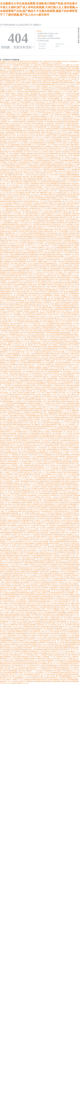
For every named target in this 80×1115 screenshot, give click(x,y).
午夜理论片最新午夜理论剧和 (41, 231)
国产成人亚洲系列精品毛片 (45, 320)
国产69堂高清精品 (15, 414)
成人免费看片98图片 (46, 81)
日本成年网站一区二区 (31, 391)
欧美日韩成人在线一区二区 (40, 538)
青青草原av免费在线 (41, 582)
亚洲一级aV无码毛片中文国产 (29, 151)
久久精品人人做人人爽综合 (58, 107)
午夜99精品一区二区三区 (70, 500)
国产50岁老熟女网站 (53, 189)
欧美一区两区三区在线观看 (47, 461)
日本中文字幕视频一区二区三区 (59, 596)
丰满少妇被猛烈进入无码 (36, 632)
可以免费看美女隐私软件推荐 (23, 146)
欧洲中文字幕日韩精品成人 (50, 233)
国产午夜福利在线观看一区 (43, 541)
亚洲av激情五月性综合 (23, 506)
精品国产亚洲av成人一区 (44, 376)
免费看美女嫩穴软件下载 (56, 369)
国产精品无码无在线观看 (18, 306)
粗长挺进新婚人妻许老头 (28, 539)
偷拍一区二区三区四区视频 (59, 231)
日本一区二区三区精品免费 (24, 580)
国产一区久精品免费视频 (51, 98)
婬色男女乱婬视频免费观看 (48, 166)
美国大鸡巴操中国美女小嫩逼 (46, 442)
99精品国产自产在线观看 (20, 86)
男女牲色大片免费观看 (10, 118)
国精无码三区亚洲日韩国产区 (68, 226)
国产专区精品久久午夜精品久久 (36, 189)
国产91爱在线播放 (67, 208)
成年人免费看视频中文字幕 (10, 132)
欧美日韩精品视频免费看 (61, 88)
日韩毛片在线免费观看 (55, 343)
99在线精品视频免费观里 (24, 470)
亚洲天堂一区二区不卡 (63, 148)
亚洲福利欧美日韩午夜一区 (61, 366)
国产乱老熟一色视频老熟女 (67, 403)
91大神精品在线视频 (8, 593)
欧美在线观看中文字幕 (58, 270)
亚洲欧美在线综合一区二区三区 (55, 382)
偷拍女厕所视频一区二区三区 (23, 300)
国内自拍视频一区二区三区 (31, 144)
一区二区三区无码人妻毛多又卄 (36, 141)
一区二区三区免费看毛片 (56, 656)
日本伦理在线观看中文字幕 (22, 164)
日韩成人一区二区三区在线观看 (49, 139)
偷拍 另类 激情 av (61, 265)
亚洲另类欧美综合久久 (55, 125)
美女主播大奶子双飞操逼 (28, 97)
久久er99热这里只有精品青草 (41, 275)
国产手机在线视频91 (6, 384)
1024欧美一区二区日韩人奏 (63, 252)
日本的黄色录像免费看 (19, 490)
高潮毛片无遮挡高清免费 (43, 350)
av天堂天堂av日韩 (29, 295)
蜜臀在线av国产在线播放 (68, 357)
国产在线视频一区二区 (17, 557)
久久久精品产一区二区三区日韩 (65, 198)
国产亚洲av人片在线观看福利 (19, 162)
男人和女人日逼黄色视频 (21, 114)
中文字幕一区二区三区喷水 (49, 603)
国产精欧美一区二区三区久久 (9, 318)
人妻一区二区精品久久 (35, 86)
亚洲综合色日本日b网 (46, 105)
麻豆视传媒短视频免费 (38, 236)
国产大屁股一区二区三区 (47, 297)
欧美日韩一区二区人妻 (42, 208)
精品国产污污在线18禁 (53, 511)
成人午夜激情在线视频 (15, 329)
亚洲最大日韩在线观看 (14, 320)
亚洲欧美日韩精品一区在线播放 (67, 509)
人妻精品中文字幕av (36, 82)
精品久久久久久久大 (37, 341)
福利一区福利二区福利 (57, 75)
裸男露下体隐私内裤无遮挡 (44, 132)
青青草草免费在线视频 (25, 543)
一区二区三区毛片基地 (57, 591)
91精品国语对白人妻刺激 (30, 309)
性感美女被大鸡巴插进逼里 (27, 132)
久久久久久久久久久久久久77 (44, 548)
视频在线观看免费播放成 (29, 437)
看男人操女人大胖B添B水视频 (48, 399)
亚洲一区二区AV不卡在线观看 (9, 65)
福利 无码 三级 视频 (13, 100)
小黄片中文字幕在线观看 (22, 82)
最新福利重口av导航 (28, 150)
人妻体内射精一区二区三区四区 (39, 155)
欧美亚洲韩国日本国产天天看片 (40, 417)
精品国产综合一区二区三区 (26, 548)
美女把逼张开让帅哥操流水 (21, 394)
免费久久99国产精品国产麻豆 (45, 387)
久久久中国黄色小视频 (45, 151)
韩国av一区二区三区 (8, 541)
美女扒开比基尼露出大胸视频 (46, 265)
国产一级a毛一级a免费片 (23, 465)
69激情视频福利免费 (67, 307)
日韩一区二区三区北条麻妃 (44, 539)
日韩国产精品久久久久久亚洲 (30, 240)
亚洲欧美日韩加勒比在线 (16, 206)
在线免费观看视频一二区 (58, 518)
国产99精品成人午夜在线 (51, 284)
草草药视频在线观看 (66, 160)
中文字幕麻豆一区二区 (11, 91)
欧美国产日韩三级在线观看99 (46, 628)
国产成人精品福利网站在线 (28, 547)
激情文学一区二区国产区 (42, 440)
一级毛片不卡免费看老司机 (10, 624)
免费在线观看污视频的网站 (8, 72)
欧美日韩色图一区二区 (22, 245)
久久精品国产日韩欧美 (51, 392)
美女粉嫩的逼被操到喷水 (70, 523)
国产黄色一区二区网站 (9, 454)
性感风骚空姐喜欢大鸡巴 (67, 183)
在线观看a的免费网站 (12, 522)
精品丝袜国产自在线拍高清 (52, 167)
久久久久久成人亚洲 (23, 337)
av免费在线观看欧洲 (53, 346)
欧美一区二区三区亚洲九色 (46, 93)
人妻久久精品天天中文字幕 (15, 111)
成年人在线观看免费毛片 (61, 73)
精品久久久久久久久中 (50, 407)
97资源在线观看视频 (53, 371)
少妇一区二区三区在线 (59, 118)
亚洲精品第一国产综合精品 (11, 665)
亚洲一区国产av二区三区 (47, 375)
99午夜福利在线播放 (36, 337)
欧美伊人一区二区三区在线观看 (24, 185)
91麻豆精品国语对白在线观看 (64, 222)
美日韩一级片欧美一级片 (40, 244)
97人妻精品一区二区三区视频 (54, 662)
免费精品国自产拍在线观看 (8, 176)
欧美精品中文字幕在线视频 (17, 268)
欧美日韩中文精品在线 (68, 502)
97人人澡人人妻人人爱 (66, 394)
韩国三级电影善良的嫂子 (43, 352)
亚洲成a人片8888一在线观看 (42, 185)
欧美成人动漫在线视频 (17, 633)
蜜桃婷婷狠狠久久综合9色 (28, 258)
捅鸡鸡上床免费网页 (42, 369)
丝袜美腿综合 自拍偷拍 (28, 637)
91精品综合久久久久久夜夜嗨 (14, 148)
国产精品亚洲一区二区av (69, 587)
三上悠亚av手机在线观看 (48, 171)
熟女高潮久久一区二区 (21, 128)
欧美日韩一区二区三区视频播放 (41, 454)
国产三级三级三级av (16, 107)
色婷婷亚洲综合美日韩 (69, 515)
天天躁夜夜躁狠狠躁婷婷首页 (12, 256)
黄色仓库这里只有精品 (61, 111)
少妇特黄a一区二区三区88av (14, 366)
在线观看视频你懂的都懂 (71, 70)
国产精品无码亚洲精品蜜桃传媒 (28, 91)
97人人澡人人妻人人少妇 (48, 210)
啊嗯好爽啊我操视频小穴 (49, 84)
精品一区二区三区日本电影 (22, 169)
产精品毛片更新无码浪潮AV (15, 484)
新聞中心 (58, 46)
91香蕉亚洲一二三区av (52, 173)
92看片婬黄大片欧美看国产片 (33, 609)
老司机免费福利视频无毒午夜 (54, 153)
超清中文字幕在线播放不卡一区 (36, 523)
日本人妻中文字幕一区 (39, 371)
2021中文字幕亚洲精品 (62, 497)
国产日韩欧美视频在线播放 (41, 279)
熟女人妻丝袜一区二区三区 (18, 460)
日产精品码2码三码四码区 (70, 341)
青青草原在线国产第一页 (53, 678)
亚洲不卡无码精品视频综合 (37, 382)
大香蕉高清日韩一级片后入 (14, 419)
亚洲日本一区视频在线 (54, 162)
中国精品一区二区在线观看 (13, 431)
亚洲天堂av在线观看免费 (52, 283)
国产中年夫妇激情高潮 (42, 75)
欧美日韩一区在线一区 (36, 394)
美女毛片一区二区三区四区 (13, 213)
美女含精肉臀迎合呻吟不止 (24, 116)
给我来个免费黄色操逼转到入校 (28, 304)
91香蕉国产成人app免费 (68, 506)
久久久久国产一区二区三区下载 (54, 116)
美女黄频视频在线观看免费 (40, 681)
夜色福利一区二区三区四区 (17, 389)
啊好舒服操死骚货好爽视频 (32, 362)
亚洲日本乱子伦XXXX (32, 568)
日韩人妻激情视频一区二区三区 (46, 476)
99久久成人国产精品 (19, 291)
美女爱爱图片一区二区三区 (67, 346)
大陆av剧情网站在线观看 (66, 233)
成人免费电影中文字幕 (45, 309)
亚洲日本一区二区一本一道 (25, 323)
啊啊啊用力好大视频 (15, 270)
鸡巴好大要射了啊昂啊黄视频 (49, 509)
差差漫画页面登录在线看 (27, 385)
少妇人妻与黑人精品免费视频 (58, 398)
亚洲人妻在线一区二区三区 (65, 607)
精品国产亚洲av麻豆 (15, 435)
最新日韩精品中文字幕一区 (19, 228)
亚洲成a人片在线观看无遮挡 (36, 479)
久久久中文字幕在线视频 (23, 674)
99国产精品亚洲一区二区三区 (27, 476)
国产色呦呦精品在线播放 (58, 417)
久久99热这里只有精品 (47, 616)
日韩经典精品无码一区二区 (47, 600)
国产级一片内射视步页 (56, 123)
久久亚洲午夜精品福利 (18, 348)
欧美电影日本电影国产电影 (67, 484)
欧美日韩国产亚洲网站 (51, 667)
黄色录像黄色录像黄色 (35, 679)
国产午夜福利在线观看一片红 (52, 378)
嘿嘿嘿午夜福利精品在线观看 (33, 380)
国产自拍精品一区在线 (14, 93)
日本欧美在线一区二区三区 (24, 527)
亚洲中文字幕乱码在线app (61, 548)
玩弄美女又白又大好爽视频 (51, 460)
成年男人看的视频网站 (22, 481)
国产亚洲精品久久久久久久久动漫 (61, 91)
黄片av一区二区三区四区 (12, 352)
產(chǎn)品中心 (42, 46)
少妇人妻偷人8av (54, 135)
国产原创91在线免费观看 (16, 226)
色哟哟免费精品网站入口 (70, 128)
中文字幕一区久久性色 (9, 506)
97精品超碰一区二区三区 (62, 433)
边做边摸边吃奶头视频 (10, 458)
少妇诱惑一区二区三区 (36, 392)
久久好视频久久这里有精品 (59, 146)
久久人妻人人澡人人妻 (39, 137)
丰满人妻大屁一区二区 (60, 624)
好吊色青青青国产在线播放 (13, 311)
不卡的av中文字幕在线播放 (67, 571)
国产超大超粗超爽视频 (13, 187)
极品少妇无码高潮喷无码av (69, 206)
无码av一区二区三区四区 (11, 591)
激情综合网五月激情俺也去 (47, 148)
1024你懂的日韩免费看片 (20, 407)
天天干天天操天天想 (11, 75)
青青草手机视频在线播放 (58, 437)
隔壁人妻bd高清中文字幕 (66, 481)
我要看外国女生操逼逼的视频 (21, 229)
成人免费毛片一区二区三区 (44, 672)
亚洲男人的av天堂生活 (28, 469)
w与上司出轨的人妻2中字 (20, 316)
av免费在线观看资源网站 (60, 309)
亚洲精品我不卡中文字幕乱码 (36, 639)
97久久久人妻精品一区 (24, 564)
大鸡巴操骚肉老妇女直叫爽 (53, 121)
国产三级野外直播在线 (27, 187)
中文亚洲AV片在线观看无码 (21, 500)
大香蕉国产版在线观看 (15, 375)
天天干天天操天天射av (13, 547)
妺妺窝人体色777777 (22, 536)
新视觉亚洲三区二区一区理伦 (51, 463)
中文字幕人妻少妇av (6, 155)
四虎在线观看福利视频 (31, 322)
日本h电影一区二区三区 (50, 415)
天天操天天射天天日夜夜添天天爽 (29, 109)
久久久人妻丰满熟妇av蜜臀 (43, 194)
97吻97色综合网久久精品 (44, 258)
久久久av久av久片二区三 (50, 228)
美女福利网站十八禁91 (41, 187)
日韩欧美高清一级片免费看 (34, 242)
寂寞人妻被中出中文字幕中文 (57, 623)
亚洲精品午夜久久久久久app (40, 644)
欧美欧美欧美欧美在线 (7, 578)
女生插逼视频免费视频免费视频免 (61, 334)
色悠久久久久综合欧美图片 (51, 174)
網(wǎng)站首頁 (42, 43)
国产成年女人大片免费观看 (17, 408)
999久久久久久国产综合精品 (32, 84)
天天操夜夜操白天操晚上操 (34, 532)
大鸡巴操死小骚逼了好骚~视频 (33, 192)
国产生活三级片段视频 (43, 256)
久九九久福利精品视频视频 (10, 353)
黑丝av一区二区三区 (74, 362)
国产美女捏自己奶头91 (17, 550)
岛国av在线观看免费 (19, 421)
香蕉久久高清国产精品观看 (57, 630)
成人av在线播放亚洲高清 (31, 600)
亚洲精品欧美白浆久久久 (18, 422)
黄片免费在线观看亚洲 (15, 327)
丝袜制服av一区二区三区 (44, 251)
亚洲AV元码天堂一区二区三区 (11, 440)
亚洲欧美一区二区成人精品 (8, 153)
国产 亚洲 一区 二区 (42, 472)
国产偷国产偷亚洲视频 (10, 160)
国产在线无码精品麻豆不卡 (35, 167)
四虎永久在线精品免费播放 (71, 343)
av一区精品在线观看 (62, 190)
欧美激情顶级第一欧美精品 (26, 208)
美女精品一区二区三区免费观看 (34, 221)
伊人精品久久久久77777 (36, 378)
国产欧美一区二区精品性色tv (17, 667)
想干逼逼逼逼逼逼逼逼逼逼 (62, 527)
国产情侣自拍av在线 (17, 561)
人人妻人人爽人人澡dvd (68, 127)
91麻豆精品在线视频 (38, 116)
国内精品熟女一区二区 (18, 483)
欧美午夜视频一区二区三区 (57, 492)
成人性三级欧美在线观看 (54, 137)
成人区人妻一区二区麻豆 (24, 345)
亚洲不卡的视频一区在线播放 (40, 656)
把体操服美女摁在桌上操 (14, 224)
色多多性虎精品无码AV (39, 288)
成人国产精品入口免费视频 (69, 114)
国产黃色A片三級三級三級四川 (23, 596)
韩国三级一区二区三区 (32, 348)
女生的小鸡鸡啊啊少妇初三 (64, 297)
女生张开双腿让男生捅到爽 (34, 198)
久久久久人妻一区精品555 (27, 350)
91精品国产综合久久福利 (38, 169)
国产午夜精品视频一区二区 (8, 345)
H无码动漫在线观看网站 (60, 605)
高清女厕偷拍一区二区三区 (18, 222)
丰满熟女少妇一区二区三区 (31, 105)
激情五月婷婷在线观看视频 (71, 536)
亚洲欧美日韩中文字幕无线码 (51, 669)
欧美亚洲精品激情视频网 (9, 360)
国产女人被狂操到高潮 (42, 213)
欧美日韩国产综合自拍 (21, 516)
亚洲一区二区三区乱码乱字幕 (29, 665)
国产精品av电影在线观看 (43, 65)
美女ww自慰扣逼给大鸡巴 (15, 456)
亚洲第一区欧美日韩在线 (37, 173)
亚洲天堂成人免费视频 (50, 82)
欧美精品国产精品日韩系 (35, 516)
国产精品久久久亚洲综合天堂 (65, 112)
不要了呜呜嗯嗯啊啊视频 (62, 676)
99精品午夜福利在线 (50, 212)
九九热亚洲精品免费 (56, 580)
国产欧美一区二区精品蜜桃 (62, 260)
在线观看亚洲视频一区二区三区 (19, 515)
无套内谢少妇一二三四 (30, 159)
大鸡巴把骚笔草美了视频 (50, 380)
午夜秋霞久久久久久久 (27, 440)
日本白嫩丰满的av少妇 (40, 130)
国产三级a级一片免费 (73, 102)
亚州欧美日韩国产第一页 (15, 330)
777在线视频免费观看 (69, 488)
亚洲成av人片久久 (8, 267)
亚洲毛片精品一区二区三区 (30, 270)
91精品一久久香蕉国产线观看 (42, 655)
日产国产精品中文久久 (25, 135)
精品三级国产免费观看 (7, 77)
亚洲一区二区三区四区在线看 (59, 89)
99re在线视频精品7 (24, 630)
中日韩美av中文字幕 (60, 336)
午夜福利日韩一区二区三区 (65, 84)
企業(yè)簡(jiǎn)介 (60, 43)
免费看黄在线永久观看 (41, 353)
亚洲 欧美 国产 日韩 (44, 91)
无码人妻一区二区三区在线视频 (44, 323)
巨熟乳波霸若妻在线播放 (70, 428)
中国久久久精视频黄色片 (66, 173)
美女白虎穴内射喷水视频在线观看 (15, 272)
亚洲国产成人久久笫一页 (10, 135)
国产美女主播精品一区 (57, 671)
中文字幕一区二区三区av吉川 (12, 376)
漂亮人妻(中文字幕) (43, 107)
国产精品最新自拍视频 (54, 506)
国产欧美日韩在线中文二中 (35, 357)
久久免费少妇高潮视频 (39, 203)
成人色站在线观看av (37, 157)
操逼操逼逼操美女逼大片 (9, 288)
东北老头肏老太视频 (38, 508)
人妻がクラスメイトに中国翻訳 (54, 176)
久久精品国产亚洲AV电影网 (40, 545)
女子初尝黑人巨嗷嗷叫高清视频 (40, 164)
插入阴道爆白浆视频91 (30, 628)
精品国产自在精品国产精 (62, 134)
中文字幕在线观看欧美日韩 (24, 538)
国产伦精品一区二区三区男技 (28, 263)
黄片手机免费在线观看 (47, 329)
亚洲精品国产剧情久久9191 (26, 194)
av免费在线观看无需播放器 (61, 647)
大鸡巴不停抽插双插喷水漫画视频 (32, 178)
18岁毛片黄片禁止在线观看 (8, 130)
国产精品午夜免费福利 (50, 157)
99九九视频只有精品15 (19, 167)
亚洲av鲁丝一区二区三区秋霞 (69, 511)
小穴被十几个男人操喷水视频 (70, 474)
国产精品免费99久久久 (14, 461)
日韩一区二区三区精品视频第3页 (29, 166)
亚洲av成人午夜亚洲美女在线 (45, 100)
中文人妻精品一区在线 (35, 407)
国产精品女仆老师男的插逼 (56, 277)
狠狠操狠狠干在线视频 (41, 277)
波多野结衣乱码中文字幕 (68, 345)
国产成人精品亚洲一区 (30, 107)
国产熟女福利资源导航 (38, 153)
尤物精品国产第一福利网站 (37, 339)
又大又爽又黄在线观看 (47, 252)
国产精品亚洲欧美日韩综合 (18, 662)
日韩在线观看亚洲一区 (51, 598)
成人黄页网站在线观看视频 (34, 408)
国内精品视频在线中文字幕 (45, 73)
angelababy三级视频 (8, 334)
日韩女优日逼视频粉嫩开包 (42, 72)
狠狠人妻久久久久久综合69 (24, 275)
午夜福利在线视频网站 (17, 88)
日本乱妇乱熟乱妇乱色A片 (48, 112)
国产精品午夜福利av (22, 368)
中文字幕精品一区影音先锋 (8, 373)
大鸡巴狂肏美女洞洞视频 (44, 325)
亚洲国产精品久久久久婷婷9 (67, 499)
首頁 (42, 36)
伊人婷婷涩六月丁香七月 (48, 190)
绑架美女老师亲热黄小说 (17, 307)
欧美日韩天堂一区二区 (56, 584)
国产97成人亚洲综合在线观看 (12, 73)
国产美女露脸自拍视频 (25, 201)
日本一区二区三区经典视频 (57, 68)
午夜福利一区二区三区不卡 (51, 635)
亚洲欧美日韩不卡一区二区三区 (16, 189)
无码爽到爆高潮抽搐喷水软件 (47, 554)
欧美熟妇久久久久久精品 (53, 206)
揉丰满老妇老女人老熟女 (20, 378)
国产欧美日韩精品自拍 (45, 647)
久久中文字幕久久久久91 (71, 201)
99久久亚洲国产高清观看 (45, 486)
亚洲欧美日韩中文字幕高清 (33, 217)
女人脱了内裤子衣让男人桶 (52, 357)
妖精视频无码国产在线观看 (25, 130)
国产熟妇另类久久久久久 (58, 65)
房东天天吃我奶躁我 (64, 268)
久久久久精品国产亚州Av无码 (49, 403)
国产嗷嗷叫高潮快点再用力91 (13, 577)
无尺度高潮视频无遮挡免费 (19, 410)
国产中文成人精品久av (66, 284)
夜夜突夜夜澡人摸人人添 (37, 500)
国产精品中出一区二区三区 (21, 488)
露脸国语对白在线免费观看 (47, 143)
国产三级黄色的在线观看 (14, 95)
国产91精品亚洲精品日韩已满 (46, 626)
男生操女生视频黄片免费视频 (28, 614)
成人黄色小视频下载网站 (17, 504)
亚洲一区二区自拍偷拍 (25, 371)
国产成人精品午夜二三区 (12, 97)
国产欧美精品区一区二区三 (14, 134)
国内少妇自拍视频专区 (48, 621)
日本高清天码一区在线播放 (58, 440)
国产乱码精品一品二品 (15, 309)
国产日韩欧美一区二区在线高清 (35, 283)
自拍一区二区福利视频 (13, 314)
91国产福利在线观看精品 (17, 261)
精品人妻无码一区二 (36, 114)
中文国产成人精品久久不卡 (71, 653)
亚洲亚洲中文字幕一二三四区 (20, 174)
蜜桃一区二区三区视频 (16, 600)
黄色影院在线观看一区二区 (14, 463)
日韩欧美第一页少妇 (42, 123)
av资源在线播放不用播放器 (45, 95)
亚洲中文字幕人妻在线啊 (33, 389)
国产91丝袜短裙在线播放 (67, 564)
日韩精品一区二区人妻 (31, 88)
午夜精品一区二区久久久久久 (11, 238)
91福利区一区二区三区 (52, 601)
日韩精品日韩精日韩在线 (58, 164)
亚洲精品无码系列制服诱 (67, 135)
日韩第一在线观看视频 (47, 134)
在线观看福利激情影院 (28, 256)
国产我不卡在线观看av (60, 467)
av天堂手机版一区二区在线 (26, 318)
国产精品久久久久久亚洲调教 (50, 610)
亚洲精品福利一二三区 (9, 66)
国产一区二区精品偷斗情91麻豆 (66, 421)
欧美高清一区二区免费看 (29, 431)
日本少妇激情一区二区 (36, 98)
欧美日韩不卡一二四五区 (33, 272)
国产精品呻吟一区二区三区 (38, 66)
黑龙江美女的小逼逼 (73, 151)
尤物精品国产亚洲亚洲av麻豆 (68, 639)
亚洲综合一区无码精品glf (42, 89)
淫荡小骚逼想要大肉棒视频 (38, 298)
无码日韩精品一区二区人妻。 (21, 341)
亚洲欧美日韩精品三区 (17, 81)
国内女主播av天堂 (29, 274)
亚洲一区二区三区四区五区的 (50, 438)
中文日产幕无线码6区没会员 (42, 238)
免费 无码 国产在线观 (52, 196)
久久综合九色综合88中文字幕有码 (31, 314)
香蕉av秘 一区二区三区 (40, 201)
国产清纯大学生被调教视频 (35, 127)
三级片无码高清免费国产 (7, 275)
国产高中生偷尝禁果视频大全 (11, 258)
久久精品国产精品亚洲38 (70, 123)
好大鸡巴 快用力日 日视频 (41, 135)
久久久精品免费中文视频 (30, 554)
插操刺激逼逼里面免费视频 (50, 182)
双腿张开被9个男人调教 (30, 424)
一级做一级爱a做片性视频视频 (55, 286)
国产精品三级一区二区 (32, 79)
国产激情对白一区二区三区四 (32, 210)
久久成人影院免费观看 (27, 313)
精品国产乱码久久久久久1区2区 (30, 603)
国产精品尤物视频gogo (52, 339)
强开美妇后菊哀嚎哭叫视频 (39, 229)
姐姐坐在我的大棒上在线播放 (41, 146)
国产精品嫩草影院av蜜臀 (56, 681)
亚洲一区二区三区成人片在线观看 (15, 242)
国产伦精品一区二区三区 (52, 281)
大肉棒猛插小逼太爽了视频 (65, 603)
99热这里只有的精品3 (26, 238)
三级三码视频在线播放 (69, 125)
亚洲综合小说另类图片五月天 (43, 118)
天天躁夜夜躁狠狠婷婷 (47, 327)
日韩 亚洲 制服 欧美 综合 (48, 396)
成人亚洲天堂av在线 (36, 174)
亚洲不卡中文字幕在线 (66, 189)
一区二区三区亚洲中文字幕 (63, 143)
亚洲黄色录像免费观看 (44, 437)
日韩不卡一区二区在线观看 (60, 263)
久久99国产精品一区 (17, 212)
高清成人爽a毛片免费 (35, 481)
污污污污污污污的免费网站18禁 (58, 187)
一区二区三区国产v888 (47, 419)
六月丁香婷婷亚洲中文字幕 (59, 385)
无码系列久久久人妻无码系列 (32, 224)
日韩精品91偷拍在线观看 (58, 102)
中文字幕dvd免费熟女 (40, 593)
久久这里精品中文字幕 (9, 580)
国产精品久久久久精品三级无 (60, 520)
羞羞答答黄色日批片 (30, 626)
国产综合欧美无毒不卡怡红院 (63, 387)
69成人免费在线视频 (25, 180)
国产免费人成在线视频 (71, 203)
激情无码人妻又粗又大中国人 (56, 594)
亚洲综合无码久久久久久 (42, 589)
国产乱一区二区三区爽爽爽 (68, 410)
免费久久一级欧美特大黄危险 (21, 587)
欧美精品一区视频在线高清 (51, 219)
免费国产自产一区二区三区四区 (17, 233)
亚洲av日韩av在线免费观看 (22, 474)
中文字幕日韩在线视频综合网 (55, 479)
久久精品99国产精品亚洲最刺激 (49, 422)
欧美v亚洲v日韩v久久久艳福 (59, 150)
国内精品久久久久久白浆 (70, 288)
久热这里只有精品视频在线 (69, 242)
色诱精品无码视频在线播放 (35, 598)
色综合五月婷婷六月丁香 (10, 109)
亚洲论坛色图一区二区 (34, 438)
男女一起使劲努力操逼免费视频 (11, 178)
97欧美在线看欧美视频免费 (34, 332)
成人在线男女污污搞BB (35, 635)
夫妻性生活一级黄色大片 (7, 343)
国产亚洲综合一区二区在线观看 (60, 373)
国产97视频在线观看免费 (71, 153)
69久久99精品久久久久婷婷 (21, 384)
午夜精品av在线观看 (32, 504)
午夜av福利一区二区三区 (66, 392)
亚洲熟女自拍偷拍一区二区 (27, 65)
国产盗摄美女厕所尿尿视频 (10, 614)
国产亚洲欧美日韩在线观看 (38, 653)
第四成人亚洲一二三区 (9, 120)
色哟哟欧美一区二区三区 (62, 93)
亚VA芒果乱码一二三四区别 (18, 286)
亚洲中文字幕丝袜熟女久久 (41, 580)
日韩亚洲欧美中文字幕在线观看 (67, 415)
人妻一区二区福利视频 (66, 86)
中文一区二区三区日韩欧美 (62, 640)
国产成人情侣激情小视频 (37, 281)
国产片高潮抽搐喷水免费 (34, 183)
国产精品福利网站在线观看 (65, 82)
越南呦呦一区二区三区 (13, 539)
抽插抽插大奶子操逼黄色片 (36, 121)
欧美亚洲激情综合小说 (51, 221)
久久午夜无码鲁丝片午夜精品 (38, 162)
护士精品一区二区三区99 (57, 104)
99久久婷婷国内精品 (50, 291)
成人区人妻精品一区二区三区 (11, 451)
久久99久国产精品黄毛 (23, 653)
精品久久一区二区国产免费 (45, 430)
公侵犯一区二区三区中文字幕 (35, 291)
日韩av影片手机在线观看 (26, 277)
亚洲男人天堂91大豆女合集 (45, 646)
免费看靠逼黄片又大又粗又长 (38, 316)
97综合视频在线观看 (63, 408)
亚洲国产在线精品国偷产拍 (45, 614)
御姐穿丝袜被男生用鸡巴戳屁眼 (62, 251)
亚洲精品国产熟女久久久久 (22, 77)
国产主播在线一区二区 (44, 525)
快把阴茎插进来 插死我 (10, 279)
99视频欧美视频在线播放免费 (9, 513)
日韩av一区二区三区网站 (27, 247)
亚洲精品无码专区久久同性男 (57, 353)
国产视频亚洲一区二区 (21, 683)
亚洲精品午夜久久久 (9, 674)
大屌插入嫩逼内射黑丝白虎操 (11, 325)
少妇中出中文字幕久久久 (49, 272)
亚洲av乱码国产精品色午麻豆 (67, 235)
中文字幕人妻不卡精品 (58, 300)
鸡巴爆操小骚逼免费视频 (37, 384)
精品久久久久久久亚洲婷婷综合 (58, 77)
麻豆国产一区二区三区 (10, 564)
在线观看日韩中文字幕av (53, 180)
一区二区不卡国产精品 (45, 529)
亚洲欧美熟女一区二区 (49, 421)
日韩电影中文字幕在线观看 (11, 151)
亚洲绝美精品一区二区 (35, 669)
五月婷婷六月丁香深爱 (69, 137)
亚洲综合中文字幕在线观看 (31, 327)
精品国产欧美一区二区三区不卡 (64, 619)
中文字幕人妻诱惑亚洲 (47, 348)
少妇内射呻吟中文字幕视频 (18, 141)
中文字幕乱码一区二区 (59, 258)
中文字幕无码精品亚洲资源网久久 (20, 656)
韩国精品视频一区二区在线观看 (27, 260)
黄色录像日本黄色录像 (47, 109)
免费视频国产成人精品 (72, 382)
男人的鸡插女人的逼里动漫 (30, 311)
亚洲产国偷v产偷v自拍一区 (13, 240)
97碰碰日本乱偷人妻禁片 (55, 229)
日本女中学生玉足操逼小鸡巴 (26, 75)
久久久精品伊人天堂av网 (20, 401)
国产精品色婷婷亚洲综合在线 (36, 662)
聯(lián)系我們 (42, 48)
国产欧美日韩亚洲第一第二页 (24, 68)
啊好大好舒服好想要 (31, 293)
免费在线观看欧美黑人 (13, 297)
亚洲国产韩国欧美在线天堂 (10, 520)
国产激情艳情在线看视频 (16, 274)
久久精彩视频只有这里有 (39, 623)
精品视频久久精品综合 (69, 559)
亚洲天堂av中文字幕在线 (66, 566)
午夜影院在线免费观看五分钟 (54, 128)
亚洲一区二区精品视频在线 (28, 251)
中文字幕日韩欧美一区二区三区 (48, 531)
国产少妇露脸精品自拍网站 (27, 658)
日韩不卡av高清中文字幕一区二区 (52, 314)
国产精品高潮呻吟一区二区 (30, 647)
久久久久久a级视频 (70, 169)
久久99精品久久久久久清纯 (56, 465)
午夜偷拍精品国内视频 (12, 166)
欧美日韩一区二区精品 (57, 642)
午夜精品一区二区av (63, 272)
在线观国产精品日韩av (24, 288)
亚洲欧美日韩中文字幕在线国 (33, 235)
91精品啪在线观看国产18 (20, 121)
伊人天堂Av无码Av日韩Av (42, 150)
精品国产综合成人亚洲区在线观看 (15, 79)
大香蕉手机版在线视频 (11, 630)
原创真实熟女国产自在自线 (8, 231)
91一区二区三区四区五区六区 (17, 183)
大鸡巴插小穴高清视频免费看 (68, 679)
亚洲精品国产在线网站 (45, 561)
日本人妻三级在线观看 (7, 125)
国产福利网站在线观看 (57, 70)
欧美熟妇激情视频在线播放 (17, 649)
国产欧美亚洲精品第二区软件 (26, 458)
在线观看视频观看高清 (62, 247)
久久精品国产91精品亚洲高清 (11, 247)
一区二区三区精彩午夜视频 (41, 364)
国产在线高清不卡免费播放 (10, 355)
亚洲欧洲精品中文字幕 (48, 224)
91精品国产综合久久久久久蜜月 (27, 525)
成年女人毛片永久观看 (13, 313)
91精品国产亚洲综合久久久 (55, 573)
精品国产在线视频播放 (59, 612)
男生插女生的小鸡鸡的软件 (15, 84)
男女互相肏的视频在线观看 (54, 488)
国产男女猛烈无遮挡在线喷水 (13, 442)
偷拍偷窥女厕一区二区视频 (24, 70)
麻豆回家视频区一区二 (59, 431)
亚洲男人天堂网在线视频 (24, 160)
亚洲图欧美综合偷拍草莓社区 (59, 493)
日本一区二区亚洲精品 (23, 66)
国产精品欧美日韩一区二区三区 (67, 399)
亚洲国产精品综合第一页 (24, 176)
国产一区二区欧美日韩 (17, 293)
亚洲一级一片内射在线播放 (10, 493)
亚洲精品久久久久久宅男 (20, 396)
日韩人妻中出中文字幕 (23, 196)
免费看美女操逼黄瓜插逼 (60, 672)
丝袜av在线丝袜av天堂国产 (21, 98)
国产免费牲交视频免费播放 (50, 217)
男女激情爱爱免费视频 (10, 672)
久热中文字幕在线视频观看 (41, 493)
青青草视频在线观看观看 (67, 306)
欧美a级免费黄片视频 (63, 508)
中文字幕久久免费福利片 (46, 215)
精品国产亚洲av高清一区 (56, 644)
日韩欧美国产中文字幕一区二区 (68, 217)
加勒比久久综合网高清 (17, 509)
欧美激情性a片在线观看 (41, 302)
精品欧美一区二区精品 (56, 155)
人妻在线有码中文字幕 (55, 587)
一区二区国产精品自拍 (28, 213)
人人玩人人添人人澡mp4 (12, 302)
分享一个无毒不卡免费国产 (14, 336)
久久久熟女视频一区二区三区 (23, 405)
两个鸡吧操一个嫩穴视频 (29, 93)
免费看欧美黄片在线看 (65, 389)
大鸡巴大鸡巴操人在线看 (53, 267)
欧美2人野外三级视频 (45, 322)
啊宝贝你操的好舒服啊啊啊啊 (55, 169)
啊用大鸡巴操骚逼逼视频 (66, 196)
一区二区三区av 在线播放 (31, 497)
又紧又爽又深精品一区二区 (65, 249)
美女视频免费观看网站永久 (51, 290)
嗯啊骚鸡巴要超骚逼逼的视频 (38, 368)
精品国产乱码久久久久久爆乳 (52, 192)
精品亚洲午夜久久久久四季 (35, 667)
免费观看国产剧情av (22, 632)
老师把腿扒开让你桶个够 (17, 283)
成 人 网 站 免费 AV (66, 139)
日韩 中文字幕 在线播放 (71, 155)
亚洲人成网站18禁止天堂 (48, 249)
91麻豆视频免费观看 (38, 176)
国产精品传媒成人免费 (61, 557)
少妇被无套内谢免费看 (14, 398)
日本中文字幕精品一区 (53, 345)
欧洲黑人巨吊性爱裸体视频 (41, 591)
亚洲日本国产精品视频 (45, 263)
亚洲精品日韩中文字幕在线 (31, 419)
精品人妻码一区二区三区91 (10, 123)
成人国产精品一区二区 (17, 249)
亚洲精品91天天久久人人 (43, 469)
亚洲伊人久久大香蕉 (17, 380)
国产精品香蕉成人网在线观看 (63, 109)
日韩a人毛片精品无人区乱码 (27, 123)
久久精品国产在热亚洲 (59, 151)
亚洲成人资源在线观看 (66, 444)
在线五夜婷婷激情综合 (11, 201)
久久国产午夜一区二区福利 (25, 118)
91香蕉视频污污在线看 (58, 185)
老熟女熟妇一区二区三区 (66, 182)
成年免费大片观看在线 (54, 66)
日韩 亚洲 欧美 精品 (20, 127)
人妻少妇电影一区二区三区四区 (12, 105)
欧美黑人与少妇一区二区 (27, 352)
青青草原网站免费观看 (15, 424)
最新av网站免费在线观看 (63, 461)
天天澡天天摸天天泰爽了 (20, 171)
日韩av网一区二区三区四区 (45, 205)
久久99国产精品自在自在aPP (51, 242)
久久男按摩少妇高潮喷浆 (9, 644)
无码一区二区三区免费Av (24, 203)
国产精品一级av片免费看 (58, 275)
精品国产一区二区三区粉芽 (51, 86)
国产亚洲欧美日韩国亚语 (55, 244)
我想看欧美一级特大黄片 (9, 323)
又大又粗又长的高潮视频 (42, 385)
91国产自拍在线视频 (58, 194)
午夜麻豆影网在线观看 (42, 104)
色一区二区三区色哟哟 (19, 219)
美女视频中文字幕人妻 (47, 240)
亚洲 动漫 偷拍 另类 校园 (53, 674)
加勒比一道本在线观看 (9, 70)
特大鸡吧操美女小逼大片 (60, 529)
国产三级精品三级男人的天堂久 (33, 226)
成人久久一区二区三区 (66, 422)
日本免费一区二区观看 (68, 141)
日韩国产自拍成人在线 (31, 111)
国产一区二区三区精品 (46, 366)
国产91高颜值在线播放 (23, 153)
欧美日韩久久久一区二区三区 (60, 350)
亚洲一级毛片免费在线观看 (46, 424)
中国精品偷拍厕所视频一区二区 (33, 212)
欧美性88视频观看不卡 (68, 678)
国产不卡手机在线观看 (70, 447)
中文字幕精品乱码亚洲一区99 (15, 428)
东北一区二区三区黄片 (54, 368)
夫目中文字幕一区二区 (69, 355)
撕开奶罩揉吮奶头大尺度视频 (51, 307)
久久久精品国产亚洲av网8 (27, 100)
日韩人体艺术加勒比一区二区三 (19, 199)
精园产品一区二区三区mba (36, 128)
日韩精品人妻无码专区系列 (31, 577)
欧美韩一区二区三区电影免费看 (14, 265)
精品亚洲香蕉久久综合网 (16, 609)
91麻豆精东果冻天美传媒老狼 (63, 320)
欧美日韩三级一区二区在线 (30, 529)
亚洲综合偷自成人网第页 (70, 120)
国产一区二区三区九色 (34, 619)
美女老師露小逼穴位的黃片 (67, 380)
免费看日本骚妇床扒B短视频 (17, 252)
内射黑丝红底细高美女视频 (10, 304)
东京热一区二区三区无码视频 (14, 295)
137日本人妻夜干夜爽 (48, 401)
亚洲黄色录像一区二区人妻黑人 (13, 399)
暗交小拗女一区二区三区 (59, 322)
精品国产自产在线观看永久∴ (67, 534)
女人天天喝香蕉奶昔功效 (51, 226)
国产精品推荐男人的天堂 (17, 332)
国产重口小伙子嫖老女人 (54, 120)
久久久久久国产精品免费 (51, 632)
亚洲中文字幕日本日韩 (9, 196)
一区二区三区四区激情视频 (47, 311)
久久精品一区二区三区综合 (68, 79)
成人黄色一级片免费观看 (17, 568)
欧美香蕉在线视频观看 (22, 492)
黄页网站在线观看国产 (34, 617)
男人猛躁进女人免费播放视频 (27, 360)
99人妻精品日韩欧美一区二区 (41, 334)
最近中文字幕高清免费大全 (62, 665)
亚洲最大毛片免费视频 (68, 180)
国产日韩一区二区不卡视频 (22, 449)
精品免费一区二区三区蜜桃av (51, 114)
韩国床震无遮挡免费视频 (37, 601)
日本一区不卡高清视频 (23, 157)
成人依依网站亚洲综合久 (46, 88)
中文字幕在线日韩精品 (54, 453)
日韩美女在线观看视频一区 (56, 201)
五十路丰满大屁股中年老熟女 (15, 217)
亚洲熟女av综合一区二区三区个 (25, 369)
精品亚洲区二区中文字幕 (46, 111)
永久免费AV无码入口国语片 (55, 203)
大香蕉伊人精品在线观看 (30, 143)
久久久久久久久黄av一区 (54, 316)
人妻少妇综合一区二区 (26, 591)
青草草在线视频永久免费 (34, 290)
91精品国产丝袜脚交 (70, 479)
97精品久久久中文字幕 (14, 426)
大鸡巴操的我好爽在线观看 (41, 70)
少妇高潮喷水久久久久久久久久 (29, 112)
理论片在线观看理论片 (65, 304)
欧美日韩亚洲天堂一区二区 (71, 316)
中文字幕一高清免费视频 (31, 148)
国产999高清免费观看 (23, 570)
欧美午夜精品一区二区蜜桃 (19, 339)
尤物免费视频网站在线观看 (54, 500)
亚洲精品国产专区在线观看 (62, 513)
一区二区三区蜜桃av (65, 98)
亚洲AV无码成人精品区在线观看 (38, 359)
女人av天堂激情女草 (8, 82)
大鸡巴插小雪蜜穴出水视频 (24, 120)
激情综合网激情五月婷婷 (50, 235)
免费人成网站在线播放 (35, 228)
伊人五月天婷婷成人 (34, 171)
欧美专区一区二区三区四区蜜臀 (48, 304)
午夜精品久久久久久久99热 (56, 130)
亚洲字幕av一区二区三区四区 (18, 598)
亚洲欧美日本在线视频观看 (21, 155)
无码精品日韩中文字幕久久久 (52, 502)
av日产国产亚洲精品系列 (40, 125)
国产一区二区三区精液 (63, 554)
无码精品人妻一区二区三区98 (66, 210)
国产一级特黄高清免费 (27, 89)
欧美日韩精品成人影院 (70, 570)
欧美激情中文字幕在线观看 (34, 649)
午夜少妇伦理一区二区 (72, 525)
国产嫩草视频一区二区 (30, 102)
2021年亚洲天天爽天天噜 (24, 231)
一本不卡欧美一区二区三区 (61, 132)
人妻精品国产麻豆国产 (28, 518)
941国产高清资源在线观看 (63, 375)
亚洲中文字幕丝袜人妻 (63, 212)
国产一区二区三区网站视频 (41, 559)
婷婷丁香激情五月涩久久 (71, 75)
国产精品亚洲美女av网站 (61, 616)
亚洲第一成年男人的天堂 (14, 159)
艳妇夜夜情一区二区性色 (67, 339)
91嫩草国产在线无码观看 (50, 481)
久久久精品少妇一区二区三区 (9, 548)
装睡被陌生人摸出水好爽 (44, 159)
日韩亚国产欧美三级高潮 (20, 447)
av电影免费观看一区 (16, 144)
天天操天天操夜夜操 (17, 139)
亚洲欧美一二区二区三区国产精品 (26, 430)
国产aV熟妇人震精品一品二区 (66, 609)
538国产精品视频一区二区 (69, 167)
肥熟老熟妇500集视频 (56, 256)
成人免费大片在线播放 (9, 369)
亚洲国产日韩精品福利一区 (32, 607)
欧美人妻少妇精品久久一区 (32, 550)
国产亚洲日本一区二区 (44, 102)
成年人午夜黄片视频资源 (34, 555)
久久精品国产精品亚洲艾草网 (54, 384)
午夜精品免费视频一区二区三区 (65, 621)
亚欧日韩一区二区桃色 (22, 281)
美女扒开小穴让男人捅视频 (25, 72)
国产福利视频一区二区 (61, 100)
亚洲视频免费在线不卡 (22, 346)
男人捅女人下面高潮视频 (14, 660)
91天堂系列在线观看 (31, 265)
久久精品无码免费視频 (38, 267)
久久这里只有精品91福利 (12, 89)
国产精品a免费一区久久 (41, 68)
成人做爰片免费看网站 (55, 515)
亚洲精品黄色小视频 (20, 182)
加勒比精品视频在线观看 (68, 283)
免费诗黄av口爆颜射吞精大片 (26, 387)
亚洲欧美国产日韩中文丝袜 (45, 336)
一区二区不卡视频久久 (42, 637)
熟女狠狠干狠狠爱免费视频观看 (69, 174)
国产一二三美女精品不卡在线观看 (40, 671)
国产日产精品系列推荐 (59, 504)
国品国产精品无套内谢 (38, 180)
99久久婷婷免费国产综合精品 (15, 415)
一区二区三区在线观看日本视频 (58, 545)
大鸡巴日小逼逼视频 (33, 222)
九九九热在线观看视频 (34, 566)
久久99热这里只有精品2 (63, 261)
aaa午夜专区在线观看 (58, 352)
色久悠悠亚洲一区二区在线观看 (49, 306)
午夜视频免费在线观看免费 (65, 407)
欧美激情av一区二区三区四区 (23, 125)
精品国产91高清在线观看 (40, 584)
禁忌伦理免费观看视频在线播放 (49, 79)
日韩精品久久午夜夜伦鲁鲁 (10, 180)
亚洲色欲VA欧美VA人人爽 (67, 477)
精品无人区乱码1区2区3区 (10, 194)
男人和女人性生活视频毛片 (50, 566)
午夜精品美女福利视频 (52, 639)
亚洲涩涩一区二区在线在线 (63, 224)
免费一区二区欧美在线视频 (52, 127)
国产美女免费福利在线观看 (60, 238)
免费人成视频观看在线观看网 (17, 438)
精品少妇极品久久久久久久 (11, 112)
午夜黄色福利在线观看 (19, 555)
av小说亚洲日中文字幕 (15, 102)
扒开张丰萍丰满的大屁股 (65, 144)
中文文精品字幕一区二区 (9, 260)
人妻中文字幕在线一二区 (31, 366)
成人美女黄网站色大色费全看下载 (47, 97)
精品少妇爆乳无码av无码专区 (20, 173)
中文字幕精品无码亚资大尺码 (36, 286)
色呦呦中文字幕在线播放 (27, 254)
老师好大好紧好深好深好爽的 (49, 484)
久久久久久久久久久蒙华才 (38, 245)
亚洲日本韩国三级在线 (31, 215)
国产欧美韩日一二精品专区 (21, 298)
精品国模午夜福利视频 (23, 236)
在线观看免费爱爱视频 (40, 120)
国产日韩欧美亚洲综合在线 (57, 359)
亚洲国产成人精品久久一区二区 (59, 435)
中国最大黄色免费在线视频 (51, 410)
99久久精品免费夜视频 (18, 284)
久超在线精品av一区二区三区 (47, 391)
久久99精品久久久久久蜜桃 (28, 325)
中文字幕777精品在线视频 (65, 291)
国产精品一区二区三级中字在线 (39, 492)
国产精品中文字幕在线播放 (58, 637)
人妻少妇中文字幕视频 (70, 314)
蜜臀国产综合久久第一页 (31, 139)
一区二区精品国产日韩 (7, 104)
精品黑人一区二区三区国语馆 (66, 97)
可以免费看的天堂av (55, 208)
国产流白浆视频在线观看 (60, 81)
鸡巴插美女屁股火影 (60, 323)
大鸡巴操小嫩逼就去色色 (21, 578)
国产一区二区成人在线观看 (69, 162)
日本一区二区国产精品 (56, 302)
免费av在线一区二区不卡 (60, 318)
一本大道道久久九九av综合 (17, 621)
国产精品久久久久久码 (70, 384)
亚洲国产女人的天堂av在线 (66, 412)
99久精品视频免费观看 (30, 95)
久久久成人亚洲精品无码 (31, 81)
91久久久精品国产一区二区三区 (14, 362)
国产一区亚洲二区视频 (49, 609)
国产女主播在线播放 (45, 270)
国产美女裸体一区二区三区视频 (30, 297)
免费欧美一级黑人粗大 (65, 221)
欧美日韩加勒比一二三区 (61, 95)
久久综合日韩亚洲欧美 (24, 644)
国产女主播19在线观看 (71, 244)
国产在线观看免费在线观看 (69, 66)
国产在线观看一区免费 (57, 295)
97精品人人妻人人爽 (34, 190)
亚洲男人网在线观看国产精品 (30, 605)
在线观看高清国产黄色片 (29, 73)
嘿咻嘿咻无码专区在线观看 (66, 552)
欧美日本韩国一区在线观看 (28, 646)
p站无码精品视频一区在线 (14, 433)
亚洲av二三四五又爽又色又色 (43, 651)
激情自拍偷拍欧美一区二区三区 (62, 105)
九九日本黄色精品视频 (40, 160)
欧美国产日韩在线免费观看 (49, 389)
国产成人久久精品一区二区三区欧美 (16, 523)
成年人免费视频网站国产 (35, 412)
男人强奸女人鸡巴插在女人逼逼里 (24, 104)
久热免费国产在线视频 (33, 403)
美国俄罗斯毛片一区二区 (14, 143)
